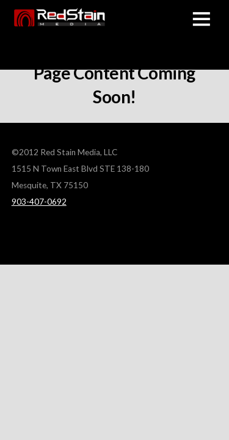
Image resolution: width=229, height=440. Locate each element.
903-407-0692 (39, 202)
